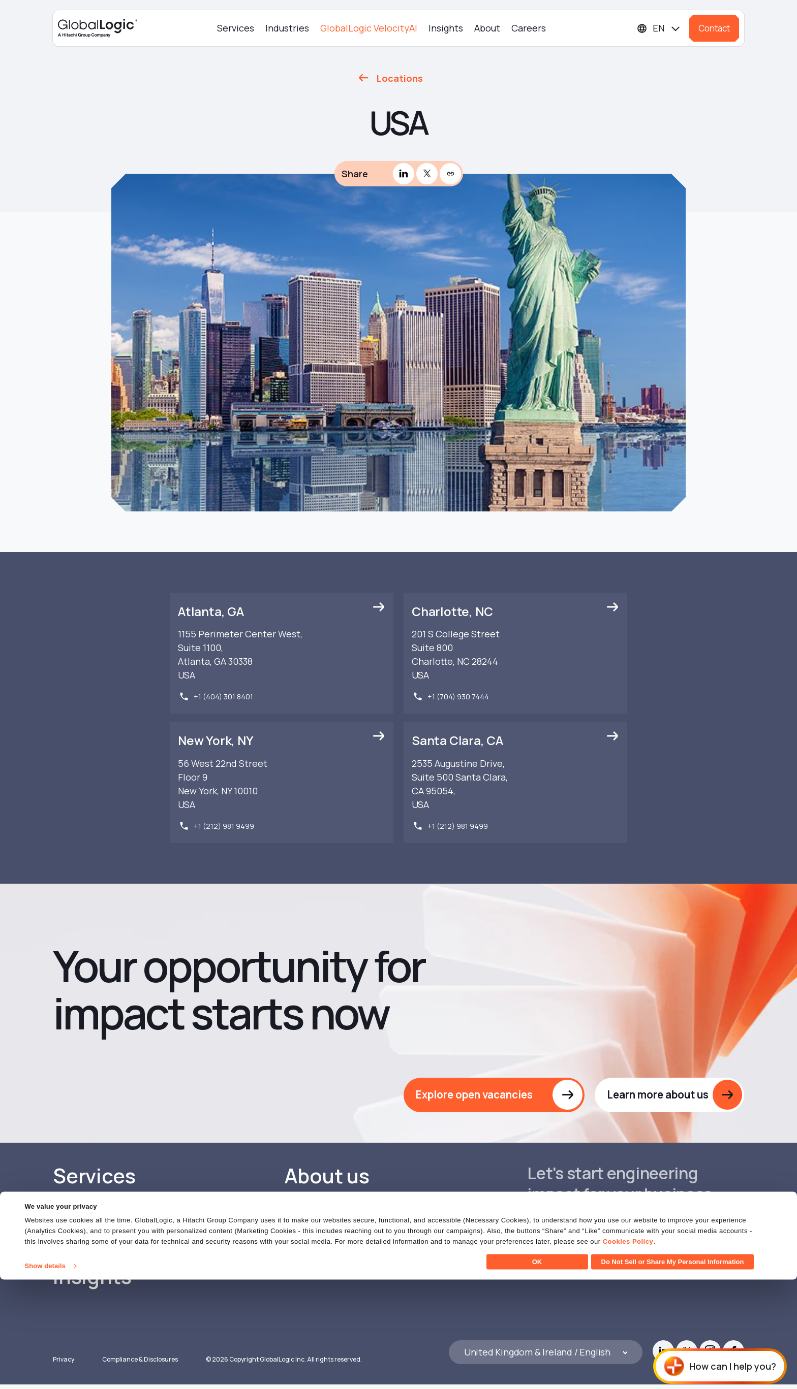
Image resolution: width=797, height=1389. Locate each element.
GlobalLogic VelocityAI (368, 28)
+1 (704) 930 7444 (458, 697)
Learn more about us (656, 1096)
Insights (445, 28)
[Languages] (659, 28)
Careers (528, 28)
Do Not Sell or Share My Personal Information (672, 1371)
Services (235, 28)
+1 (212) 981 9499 (224, 827)
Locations (400, 78)
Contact (714, 28)
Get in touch (572, 1243)
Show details (45, 1375)
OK (537, 1371)
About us (327, 1179)
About (487, 28)
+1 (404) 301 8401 (223, 697)
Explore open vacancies (473, 1096)
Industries (287, 28)
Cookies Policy (628, 1350)
